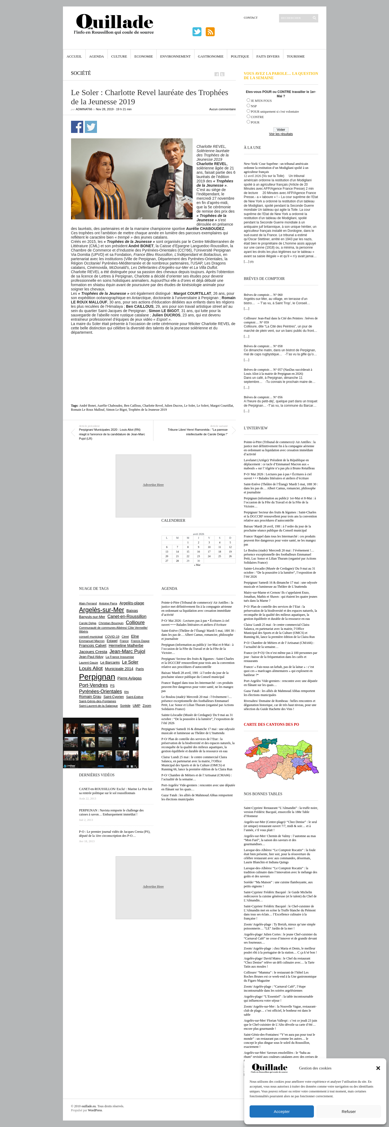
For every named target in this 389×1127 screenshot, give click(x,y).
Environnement (175, 56)
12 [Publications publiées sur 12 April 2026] (230, 547)
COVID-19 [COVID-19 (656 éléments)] (112, 636)
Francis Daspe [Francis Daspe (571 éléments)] (140, 641)
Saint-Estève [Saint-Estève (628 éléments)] (134, 696)
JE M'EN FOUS (261, 101)
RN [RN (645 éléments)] (126, 692)
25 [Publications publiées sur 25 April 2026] (219, 556)
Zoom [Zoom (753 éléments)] (147, 706)
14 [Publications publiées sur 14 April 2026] (177, 551)
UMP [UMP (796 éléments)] (136, 706)
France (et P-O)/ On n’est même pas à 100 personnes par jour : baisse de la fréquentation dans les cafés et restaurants (280, 657)
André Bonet (87, 405)
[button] (378, 1068)
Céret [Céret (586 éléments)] (125, 636)
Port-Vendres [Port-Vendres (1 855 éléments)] (93, 685)
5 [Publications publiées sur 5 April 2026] (230, 542)
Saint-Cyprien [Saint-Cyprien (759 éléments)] (113, 697)
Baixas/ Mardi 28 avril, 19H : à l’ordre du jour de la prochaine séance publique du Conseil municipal (277, 528)
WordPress (95, 1110)
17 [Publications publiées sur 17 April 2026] (209, 551)
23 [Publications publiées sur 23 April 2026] (198, 556)
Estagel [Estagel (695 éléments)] (112, 641)
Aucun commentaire (222, 109)
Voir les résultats (281, 134)
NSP (254, 106)
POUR (255, 122)
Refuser (349, 1111)
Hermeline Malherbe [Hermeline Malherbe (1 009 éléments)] (126, 645)
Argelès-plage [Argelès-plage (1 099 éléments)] (131, 603)
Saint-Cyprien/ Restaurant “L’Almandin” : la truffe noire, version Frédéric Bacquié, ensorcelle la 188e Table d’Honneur (281, 812)
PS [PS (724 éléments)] (112, 686)
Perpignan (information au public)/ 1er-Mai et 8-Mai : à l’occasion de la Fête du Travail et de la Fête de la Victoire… (280, 502)
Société (81, 73)
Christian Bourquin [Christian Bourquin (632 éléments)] (111, 623)
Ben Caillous (132, 405)
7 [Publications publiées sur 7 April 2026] (177, 547)
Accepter (282, 1111)
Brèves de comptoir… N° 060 (263, 295)
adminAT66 (84, 109)
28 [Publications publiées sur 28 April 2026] (177, 560)
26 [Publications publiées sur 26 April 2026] (230, 556)
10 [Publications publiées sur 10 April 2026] (209, 547)
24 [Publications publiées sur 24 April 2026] (209, 556)
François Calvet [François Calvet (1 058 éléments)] (92, 645)
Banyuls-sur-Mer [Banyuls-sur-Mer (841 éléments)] (92, 617)
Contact (251, 17)
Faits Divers (267, 56)
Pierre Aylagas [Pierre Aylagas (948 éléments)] (130, 678)
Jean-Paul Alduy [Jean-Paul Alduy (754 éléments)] (91, 657)
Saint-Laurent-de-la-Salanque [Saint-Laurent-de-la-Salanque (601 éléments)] (98, 705)
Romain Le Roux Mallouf (88, 410)
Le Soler (189, 405)
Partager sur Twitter (91, 127)
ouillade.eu (89, 1106)
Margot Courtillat (221, 405)
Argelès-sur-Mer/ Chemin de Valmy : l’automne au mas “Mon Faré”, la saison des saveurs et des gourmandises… (280, 840)
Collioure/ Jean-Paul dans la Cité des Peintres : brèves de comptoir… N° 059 (281, 320)
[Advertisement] (153, 349)
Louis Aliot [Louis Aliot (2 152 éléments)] (91, 668)
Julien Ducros (173, 405)
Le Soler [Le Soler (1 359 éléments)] (130, 662)
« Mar (197, 564)
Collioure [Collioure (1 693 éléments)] (135, 622)
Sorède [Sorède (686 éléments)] (125, 706)
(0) (252, 261)
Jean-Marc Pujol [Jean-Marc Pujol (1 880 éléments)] (127, 651)
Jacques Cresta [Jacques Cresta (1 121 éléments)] (93, 651)
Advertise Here (153, 485)
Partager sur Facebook (77, 127)
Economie (143, 56)
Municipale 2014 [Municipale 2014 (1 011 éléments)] (119, 669)
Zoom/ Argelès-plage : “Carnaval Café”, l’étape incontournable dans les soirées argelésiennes (275, 988)
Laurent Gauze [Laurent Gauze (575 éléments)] (88, 662)
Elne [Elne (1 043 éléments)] (135, 636)
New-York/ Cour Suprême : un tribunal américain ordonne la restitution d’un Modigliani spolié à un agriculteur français (276, 168)
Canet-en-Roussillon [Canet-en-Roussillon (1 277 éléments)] (127, 616)
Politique (240, 56)
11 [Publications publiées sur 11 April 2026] (219, 547)
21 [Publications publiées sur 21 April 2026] (177, 556)
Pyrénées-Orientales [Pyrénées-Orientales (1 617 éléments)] (100, 691)
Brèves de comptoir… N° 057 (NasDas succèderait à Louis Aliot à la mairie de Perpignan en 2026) (278, 372)
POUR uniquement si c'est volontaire (275, 111)
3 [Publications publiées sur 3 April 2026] (209, 542)
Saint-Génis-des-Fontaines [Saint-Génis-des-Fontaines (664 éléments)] (97, 701)
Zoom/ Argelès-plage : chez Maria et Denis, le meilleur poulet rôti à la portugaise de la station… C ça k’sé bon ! (280, 950)
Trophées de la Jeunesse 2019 (147, 410)
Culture (119, 56)
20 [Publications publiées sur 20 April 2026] (167, 556)
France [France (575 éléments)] (124, 641)
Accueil (74, 56)
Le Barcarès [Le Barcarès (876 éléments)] (110, 662)
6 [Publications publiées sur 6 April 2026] (166, 547)
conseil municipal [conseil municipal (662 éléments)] (91, 636)
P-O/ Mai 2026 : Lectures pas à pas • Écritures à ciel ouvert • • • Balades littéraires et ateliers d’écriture (278, 476)
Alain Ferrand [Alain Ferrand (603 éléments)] (88, 603)
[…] (246, 261)
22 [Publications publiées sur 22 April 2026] (188, 556)
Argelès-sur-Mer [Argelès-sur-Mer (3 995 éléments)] (101, 609)
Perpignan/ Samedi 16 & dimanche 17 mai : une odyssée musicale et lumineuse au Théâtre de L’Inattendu (280, 584)
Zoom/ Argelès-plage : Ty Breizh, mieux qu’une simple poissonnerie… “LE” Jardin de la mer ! (280, 926)
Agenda (96, 56)
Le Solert (203, 405)
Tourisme (296, 56)
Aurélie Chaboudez (109, 405)
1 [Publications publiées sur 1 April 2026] (188, 542)
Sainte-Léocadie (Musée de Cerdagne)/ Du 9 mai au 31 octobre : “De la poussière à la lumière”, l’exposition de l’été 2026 (280, 572)
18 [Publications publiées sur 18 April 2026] (219, 551)
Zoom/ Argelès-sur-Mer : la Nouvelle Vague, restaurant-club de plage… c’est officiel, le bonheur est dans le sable (280, 1010)
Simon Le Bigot (116, 410)
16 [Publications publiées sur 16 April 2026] (198, 551)
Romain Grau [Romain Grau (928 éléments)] (90, 696)
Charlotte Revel (152, 405)
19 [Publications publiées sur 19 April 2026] (230, 551)
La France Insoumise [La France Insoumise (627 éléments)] (120, 656)
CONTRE (257, 117)
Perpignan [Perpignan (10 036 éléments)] (97, 676)
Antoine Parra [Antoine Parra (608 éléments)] (108, 603)
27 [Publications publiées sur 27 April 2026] (167, 560)
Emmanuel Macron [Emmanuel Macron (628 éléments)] (92, 641)
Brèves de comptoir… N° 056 (263, 397)
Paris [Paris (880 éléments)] (140, 669)
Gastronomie (211, 56)
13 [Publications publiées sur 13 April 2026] (167, 551)
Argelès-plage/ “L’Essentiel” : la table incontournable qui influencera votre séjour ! (278, 998)
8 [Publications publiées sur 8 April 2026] (188, 547)
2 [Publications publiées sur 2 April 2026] (198, 542)
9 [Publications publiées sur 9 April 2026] (198, 547)
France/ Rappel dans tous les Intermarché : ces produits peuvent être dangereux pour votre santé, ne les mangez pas (280, 540)
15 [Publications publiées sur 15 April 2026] (188, 551)
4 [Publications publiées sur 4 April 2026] (219, 542)
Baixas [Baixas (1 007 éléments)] (132, 610)
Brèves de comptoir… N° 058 (263, 346)
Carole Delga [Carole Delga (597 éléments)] (87, 623)
